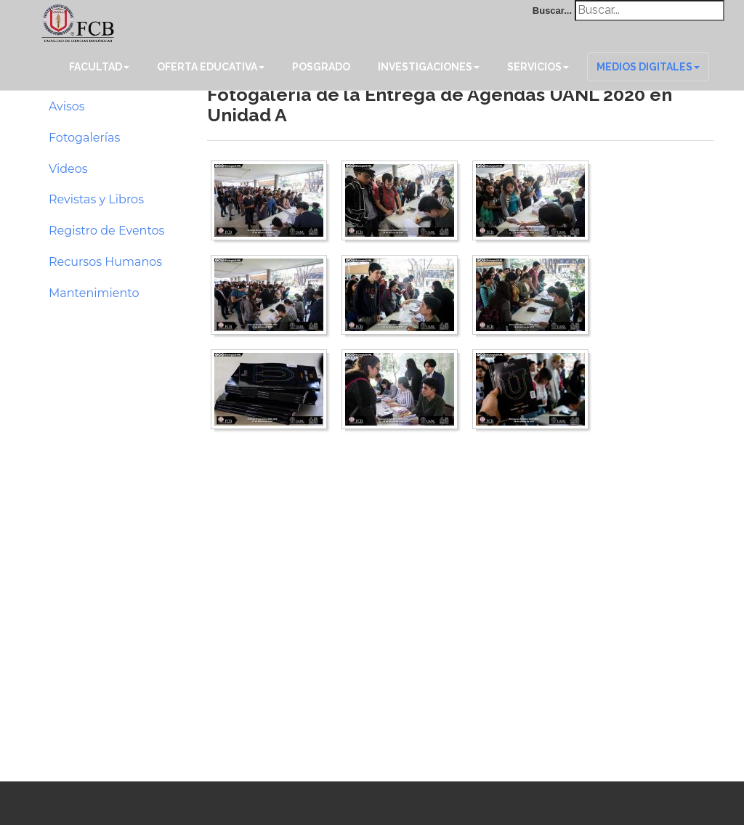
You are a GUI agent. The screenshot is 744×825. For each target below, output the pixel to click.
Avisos (67, 106)
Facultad (99, 67)
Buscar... (552, 10)
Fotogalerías (84, 138)
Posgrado (321, 67)
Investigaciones (429, 67)
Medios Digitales (648, 67)
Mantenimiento (94, 293)
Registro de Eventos (106, 230)
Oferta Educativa (210, 67)
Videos (68, 169)
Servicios (538, 67)
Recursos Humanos (105, 262)
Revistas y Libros (96, 199)
